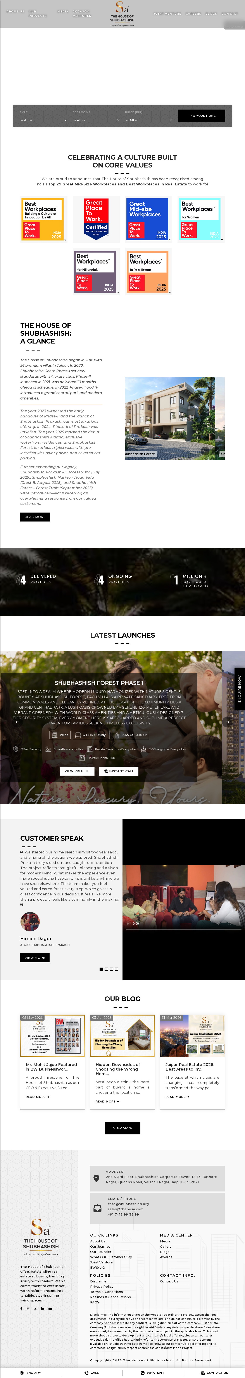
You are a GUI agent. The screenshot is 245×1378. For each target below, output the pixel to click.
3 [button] (111, 969)
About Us (15, 11)
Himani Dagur (36, 938)
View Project (100, 771)
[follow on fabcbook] (21, 1309)
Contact (230, 13)
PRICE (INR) (134, 112)
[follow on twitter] (35, 1309)
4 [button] (116, 969)
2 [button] (106, 969)
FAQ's (95, 1302)
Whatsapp (153, 1373)
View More (35, 958)
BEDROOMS (81, 112)
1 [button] (101, 969)
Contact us (214, 1373)
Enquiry (30, 1373)
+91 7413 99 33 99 (123, 1214)
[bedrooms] (96, 120)
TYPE (24, 112)
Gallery (166, 1247)
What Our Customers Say (111, 1257)
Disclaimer (99, 1281)
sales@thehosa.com (125, 1209)
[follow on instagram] (28, 1309)
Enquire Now (239, 689)
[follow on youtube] (50, 1309)
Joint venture (167, 13)
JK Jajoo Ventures (82, 13)
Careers (193, 13)
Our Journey (100, 1247)
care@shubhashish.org (128, 1204)
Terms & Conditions (106, 1292)
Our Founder (100, 1252)
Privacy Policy (102, 1287)
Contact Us (169, 1281)
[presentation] (205, 451)
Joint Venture (101, 1262)
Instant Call (141, 771)
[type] (43, 120)
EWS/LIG (97, 1268)
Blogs (211, 13)
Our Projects (38, 13)
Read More (35, 517)
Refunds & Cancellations (110, 1297)
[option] (122, 899)
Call (92, 1373)
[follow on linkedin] (42, 1309)
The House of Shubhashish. (149, 1360)
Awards (166, 1257)
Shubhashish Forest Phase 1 (122, 682)
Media (63, 11)
